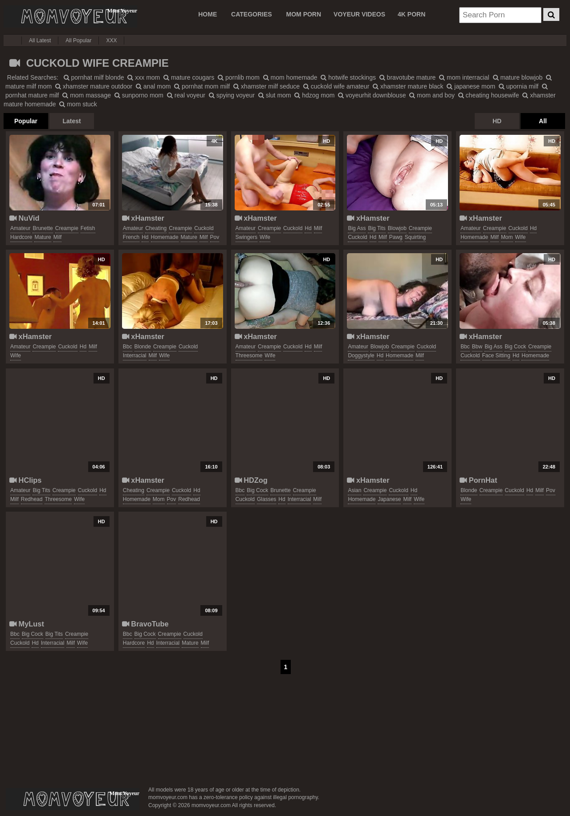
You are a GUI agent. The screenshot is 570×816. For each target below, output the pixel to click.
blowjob (397, 228)
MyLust (26, 624)
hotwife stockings (348, 77)
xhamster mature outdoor (93, 86)
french (131, 237)
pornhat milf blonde (94, 77)
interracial (135, 355)
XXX (111, 40)
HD (497, 121)
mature (42, 237)
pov (215, 237)
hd (145, 237)
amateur (20, 228)
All (543, 121)
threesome (249, 355)
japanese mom (471, 86)
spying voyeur (232, 95)
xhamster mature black (408, 86)
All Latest (40, 40)
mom (507, 237)
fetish (88, 228)
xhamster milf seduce (266, 86)
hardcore (21, 237)
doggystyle (361, 355)
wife (265, 237)
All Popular (78, 40)
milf (57, 237)
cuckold (203, 228)
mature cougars (188, 77)
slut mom (274, 95)
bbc (127, 346)
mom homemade (290, 77)
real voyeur (186, 95)
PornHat (478, 480)
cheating (156, 228)
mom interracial (464, 77)
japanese (389, 499)
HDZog (251, 480)
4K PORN (411, 14)
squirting (415, 237)
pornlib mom (239, 77)
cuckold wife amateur (336, 86)
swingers (246, 237)
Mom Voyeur (70, 16)
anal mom (153, 86)
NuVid (24, 218)
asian (354, 490)
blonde (142, 346)
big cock (515, 346)
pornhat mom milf (202, 86)
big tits (376, 228)
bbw (477, 346)
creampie (66, 228)
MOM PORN (304, 14)
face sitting (496, 355)
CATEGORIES (251, 14)
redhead (32, 499)
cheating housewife (488, 95)
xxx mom (143, 77)
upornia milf (518, 86)
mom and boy (432, 95)
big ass (357, 228)
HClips (25, 480)
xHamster (143, 218)
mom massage (86, 95)
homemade (165, 237)
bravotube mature (407, 77)
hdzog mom (314, 95)
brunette (43, 228)
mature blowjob (518, 77)
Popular (25, 121)
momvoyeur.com (72, 799)
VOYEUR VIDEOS (359, 14)
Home (207, 14)
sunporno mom (138, 95)
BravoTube (145, 624)
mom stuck (78, 104)
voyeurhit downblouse (372, 95)
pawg (396, 237)
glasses (266, 499)
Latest (71, 121)
